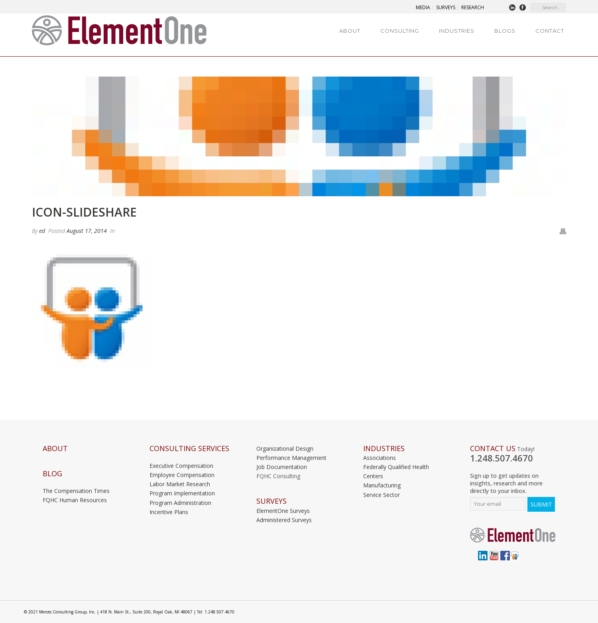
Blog (52, 473)
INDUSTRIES (384, 448)
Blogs (504, 31)
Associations (379, 457)
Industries (456, 31)
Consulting (399, 31)
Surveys (271, 501)
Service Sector (381, 495)
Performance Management (291, 457)
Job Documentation (281, 467)
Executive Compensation (181, 465)
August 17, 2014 (87, 231)
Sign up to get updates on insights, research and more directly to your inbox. (506, 483)
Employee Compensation (182, 475)
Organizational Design (284, 448)
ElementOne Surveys (283, 511)
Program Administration (180, 503)
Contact (549, 31)
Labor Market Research (180, 484)
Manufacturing (382, 485)
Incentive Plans (169, 512)
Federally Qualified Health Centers (396, 471)
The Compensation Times (76, 491)
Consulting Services (189, 448)
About (349, 31)
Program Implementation (182, 493)
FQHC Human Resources (75, 500)
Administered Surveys (284, 520)
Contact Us (492, 448)
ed (42, 231)
